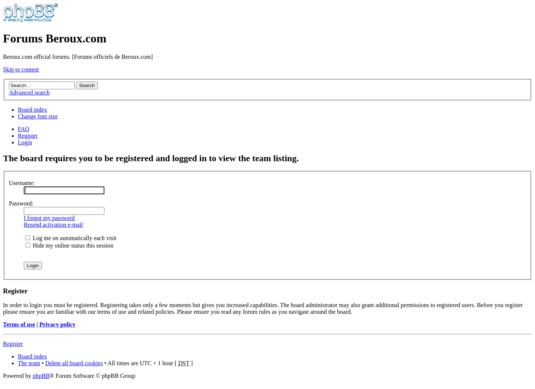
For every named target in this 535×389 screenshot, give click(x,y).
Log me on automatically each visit (70, 238)
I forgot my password (49, 218)
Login (25, 142)
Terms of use (19, 324)
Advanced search (29, 92)
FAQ (23, 129)
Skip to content (21, 69)
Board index (32, 109)
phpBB (41, 376)
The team (29, 363)
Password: (21, 203)
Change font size (38, 116)
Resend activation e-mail (53, 224)
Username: (22, 183)
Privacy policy (57, 324)
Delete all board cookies (74, 363)
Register (28, 136)
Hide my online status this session (69, 245)
